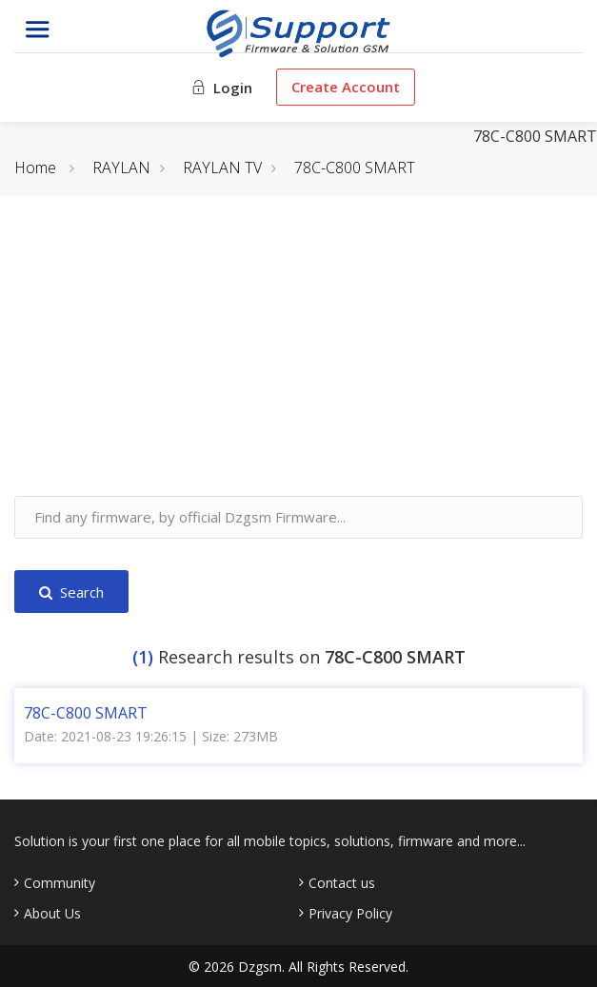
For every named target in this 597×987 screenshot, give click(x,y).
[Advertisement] (298, 362)
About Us (52, 913)
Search (71, 592)
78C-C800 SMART (354, 167)
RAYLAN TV (222, 167)
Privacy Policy (350, 913)
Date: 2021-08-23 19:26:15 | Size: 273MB (151, 737)
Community (59, 883)
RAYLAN (121, 167)
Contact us (341, 883)
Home (35, 167)
